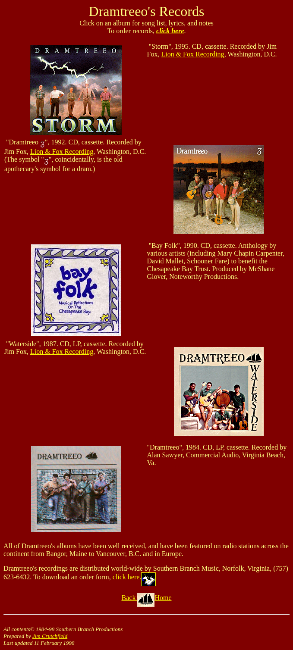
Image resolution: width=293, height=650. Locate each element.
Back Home (147, 597)
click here (170, 30)
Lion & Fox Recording (192, 54)
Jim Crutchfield (49, 636)
